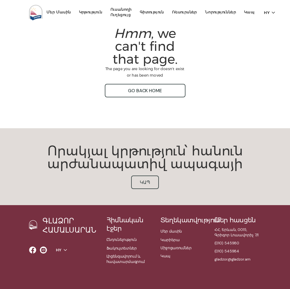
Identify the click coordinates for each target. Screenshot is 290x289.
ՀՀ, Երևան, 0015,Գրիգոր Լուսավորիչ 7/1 (236, 232)
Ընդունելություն (121, 239)
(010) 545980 (226, 243)
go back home (145, 91)
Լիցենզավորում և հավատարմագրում (125, 259)
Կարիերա (170, 239)
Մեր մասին (58, 12)
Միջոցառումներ (176, 247)
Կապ (249, 12)
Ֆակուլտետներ (121, 248)
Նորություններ (220, 12)
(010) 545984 (226, 251)
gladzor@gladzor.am (232, 259)
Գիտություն (152, 12)
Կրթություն (90, 12)
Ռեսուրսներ (184, 12)
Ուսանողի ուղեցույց (121, 12)
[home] (35, 12)
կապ (145, 182)
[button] (58, 12)
